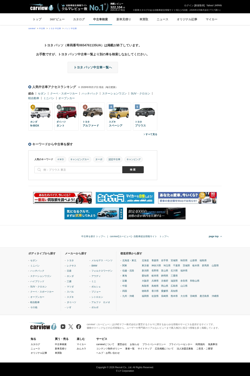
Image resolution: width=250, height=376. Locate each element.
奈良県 (184, 280)
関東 (124, 265)
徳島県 (145, 291)
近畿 (124, 280)
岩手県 (164, 260)
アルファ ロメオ (100, 302)
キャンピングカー (79, 159)
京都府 (164, 280)
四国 (124, 291)
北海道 (145, 260)
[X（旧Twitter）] (71, 326)
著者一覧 (130, 348)
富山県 (164, 270)
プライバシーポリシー (154, 344)
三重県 (174, 275)
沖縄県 (215, 296)
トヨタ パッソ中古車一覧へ (93, 67)
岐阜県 (155, 275)
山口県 (184, 285)
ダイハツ (71, 302)
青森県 (155, 260)
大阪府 (145, 280)
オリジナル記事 (187, 19)
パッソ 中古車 (70, 28)
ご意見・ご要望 (204, 348)
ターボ (98, 159)
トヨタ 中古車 (55, 28)
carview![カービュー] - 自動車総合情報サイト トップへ (139, 236)
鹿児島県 (204, 296)
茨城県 (186, 265)
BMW (94, 265)
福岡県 (145, 296)
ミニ (93, 281)
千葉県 (176, 265)
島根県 (155, 285)
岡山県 (164, 285)
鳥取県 (145, 285)
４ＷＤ (60, 159)
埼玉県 (167, 265)
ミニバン (48, 98)
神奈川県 (156, 265)
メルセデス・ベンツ (101, 260)
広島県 (174, 285)
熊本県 (174, 296)
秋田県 (184, 260)
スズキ (70, 297)
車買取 (143, 19)
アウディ (96, 276)
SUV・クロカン (140, 93)
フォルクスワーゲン (101, 270)
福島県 (203, 260)
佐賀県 (155, 296)
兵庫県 (155, 280)
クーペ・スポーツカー (64, 93)
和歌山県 (194, 280)
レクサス (71, 265)
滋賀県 (174, 280)
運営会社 (122, 344)
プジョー (96, 291)
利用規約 (200, 344)
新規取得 (199, 5)
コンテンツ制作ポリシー (109, 348)
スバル (70, 291)
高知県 (174, 291)
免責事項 (212, 344)
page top (214, 236)
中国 (124, 285)
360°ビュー (57, 19)
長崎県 (164, 296)
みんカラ (81, 348)
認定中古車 (114, 159)
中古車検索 (100, 19)
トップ (37, 19)
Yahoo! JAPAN (214, 5)
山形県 (193, 260)
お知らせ (134, 344)
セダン (42, 93)
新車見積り (123, 19)
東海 (124, 275)
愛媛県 (164, 291)
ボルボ (94, 307)
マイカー (211, 19)
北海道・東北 (129, 260)
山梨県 (215, 265)
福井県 (184, 270)
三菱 (69, 281)
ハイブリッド (37, 281)
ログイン (189, 5)
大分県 (184, 296)
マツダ (70, 286)
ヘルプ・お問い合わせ (108, 353)
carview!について (105, 344)
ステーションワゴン (114, 93)
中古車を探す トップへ (93, 236)
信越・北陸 (128, 270)
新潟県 (145, 270)
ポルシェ (96, 286)
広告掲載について (164, 348)
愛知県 (145, 275)
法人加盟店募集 (185, 348)
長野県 (155, 270)
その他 (33, 307)
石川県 (174, 270)
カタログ (79, 19)
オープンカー (66, 98)
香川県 (155, 291)
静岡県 (164, 275)
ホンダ (70, 276)
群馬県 (205, 265)
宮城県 (174, 260)
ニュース (162, 19)
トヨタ (70, 260)
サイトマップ (145, 348)
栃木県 (195, 265)
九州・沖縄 (128, 296)
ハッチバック (90, 93)
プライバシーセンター (180, 344)
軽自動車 (33, 98)
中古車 (42, 28)
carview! (32, 28)
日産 (69, 270)
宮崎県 (193, 296)
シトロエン (97, 297)
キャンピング (134, 159)
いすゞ (70, 307)
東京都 (145, 265)
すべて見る (151, 134)
